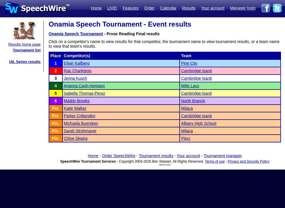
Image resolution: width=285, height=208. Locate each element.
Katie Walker (75, 108)
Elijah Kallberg (77, 63)
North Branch (193, 101)
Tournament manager (223, 155)
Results (189, 8)
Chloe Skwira (76, 138)
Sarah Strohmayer (80, 131)
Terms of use (215, 161)
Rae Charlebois (78, 70)
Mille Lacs (190, 85)
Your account (212, 8)
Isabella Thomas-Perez (84, 93)
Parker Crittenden (80, 116)
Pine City (189, 63)
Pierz (185, 138)
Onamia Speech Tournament (76, 33)
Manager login (243, 8)
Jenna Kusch (75, 78)
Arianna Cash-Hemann (84, 85)
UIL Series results (25, 62)
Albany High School (198, 123)
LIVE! (112, 8)
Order (149, 8)
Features (130, 8)
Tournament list (27, 50)
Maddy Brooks (77, 101)
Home (96, 8)
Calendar (168, 8)
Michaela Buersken (81, 123)
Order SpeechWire (118, 155)
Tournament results (156, 155)
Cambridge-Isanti (196, 70)
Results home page (24, 44)
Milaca (187, 108)
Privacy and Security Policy (248, 161)
